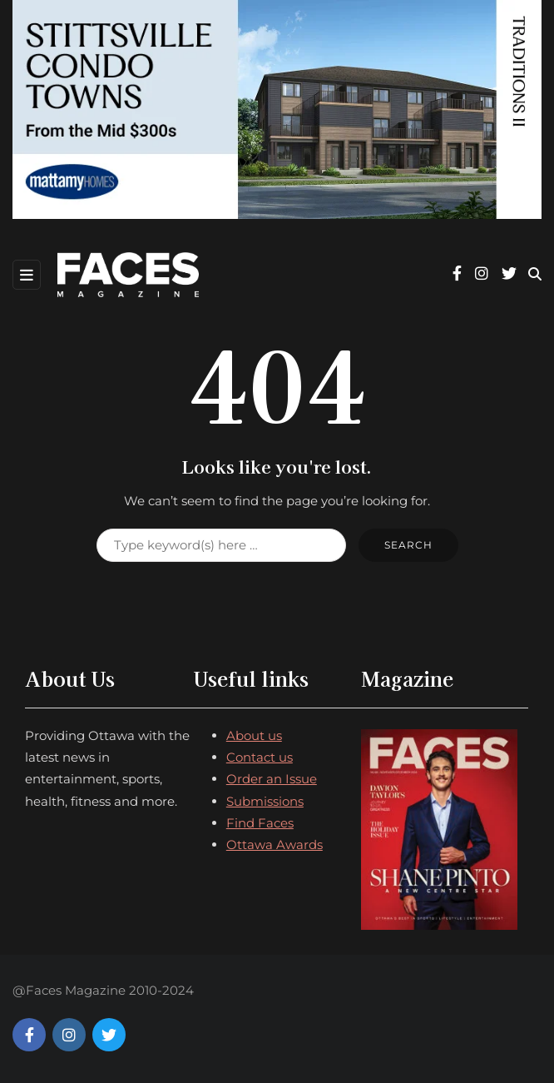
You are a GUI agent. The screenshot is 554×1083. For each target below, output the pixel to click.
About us (254, 735)
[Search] (221, 545)
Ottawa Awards (274, 844)
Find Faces (260, 823)
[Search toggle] (535, 274)
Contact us (259, 757)
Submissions (265, 801)
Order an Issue (271, 779)
